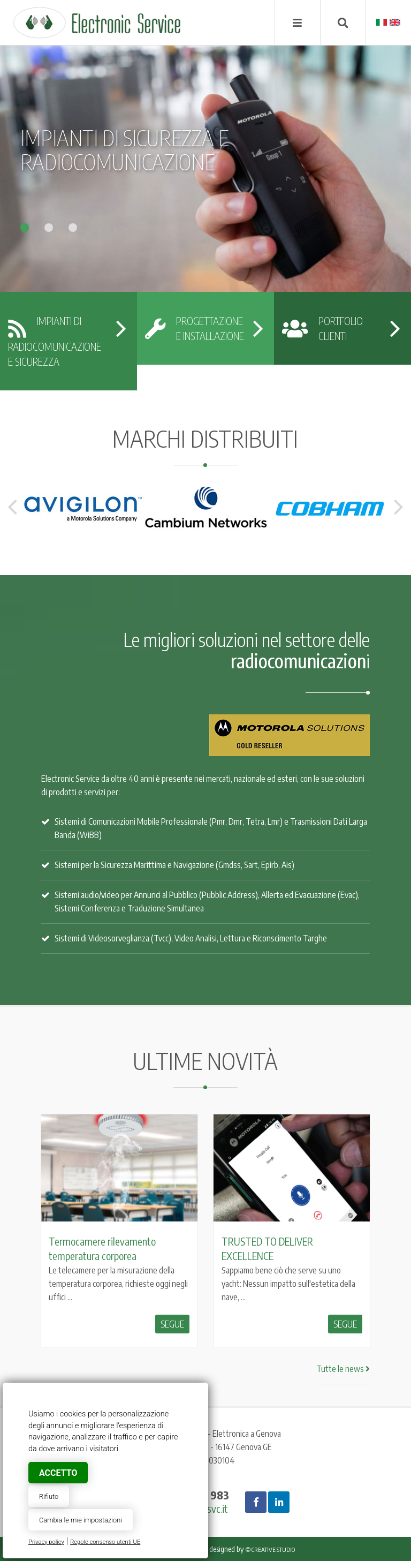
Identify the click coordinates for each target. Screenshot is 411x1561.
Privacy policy (46, 1542)
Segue (172, 1324)
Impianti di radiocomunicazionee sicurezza (54, 341)
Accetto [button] (58, 1473)
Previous (12, 507)
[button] (32, 225)
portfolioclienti (322, 328)
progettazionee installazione (194, 328)
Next (398, 507)
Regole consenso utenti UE (105, 1542)
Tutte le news (343, 1368)
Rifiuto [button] (48, 1496)
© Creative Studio (270, 1549)
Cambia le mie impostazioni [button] (80, 1520)
